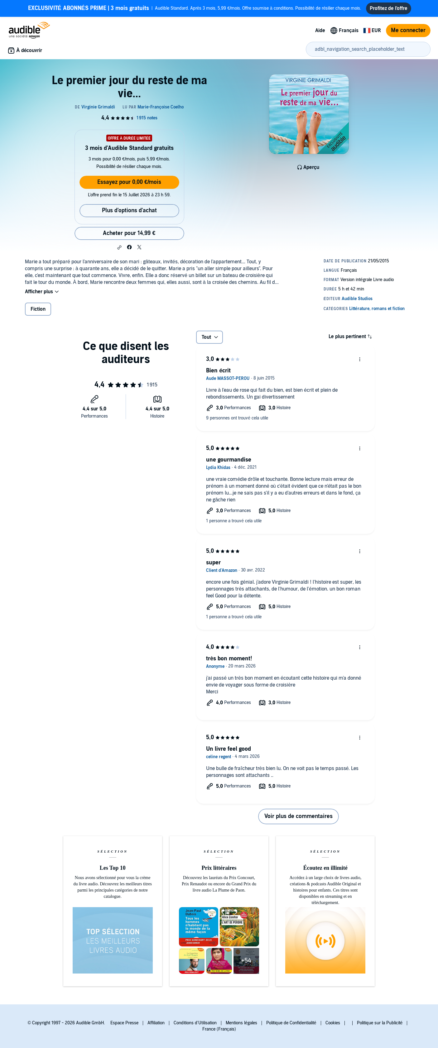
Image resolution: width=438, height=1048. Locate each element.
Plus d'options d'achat (129, 213)
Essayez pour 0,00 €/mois (129, 184)
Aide (320, 33)
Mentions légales (241, 1023)
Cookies (332, 1023)
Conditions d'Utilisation (195, 1023)
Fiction (38, 312)
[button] (119, 249)
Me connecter (408, 33)
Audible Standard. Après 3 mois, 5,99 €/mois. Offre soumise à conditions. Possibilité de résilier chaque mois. (194, 9)
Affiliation (156, 1023)
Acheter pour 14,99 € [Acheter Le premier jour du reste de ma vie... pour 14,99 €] (129, 235)
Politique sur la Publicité (380, 1023)
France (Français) (219, 1029)
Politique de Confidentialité (291, 1023)
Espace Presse (124, 1023)
